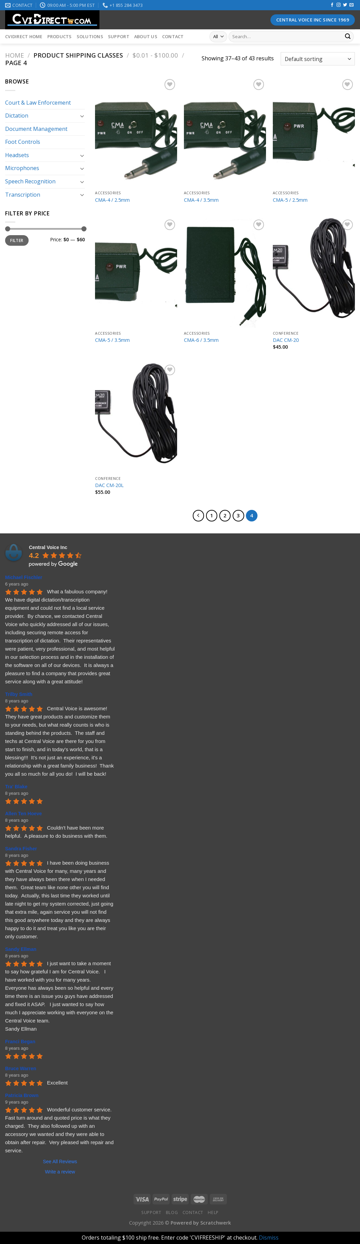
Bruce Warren (20, 1068)
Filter (16, 240)
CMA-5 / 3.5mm (112, 340)
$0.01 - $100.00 (155, 55)
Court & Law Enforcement (38, 102)
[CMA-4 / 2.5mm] (136, 132)
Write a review (60, 1171)
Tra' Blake (16, 786)
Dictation (16, 115)
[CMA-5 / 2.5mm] (314, 132)
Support (118, 36)
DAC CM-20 (286, 340)
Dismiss (269, 1237)
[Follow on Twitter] (345, 5)
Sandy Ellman (20, 949)
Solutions (90, 36)
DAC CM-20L (109, 485)
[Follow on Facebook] (332, 5)
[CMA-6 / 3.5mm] (225, 273)
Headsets (17, 155)
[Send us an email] (351, 5)
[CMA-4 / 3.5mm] (225, 132)
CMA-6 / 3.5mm (201, 340)
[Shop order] (318, 58)
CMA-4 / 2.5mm (112, 200)
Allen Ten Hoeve (23, 813)
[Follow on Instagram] (338, 5)
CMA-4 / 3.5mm (201, 200)
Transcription (22, 194)
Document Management (36, 129)
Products (59, 36)
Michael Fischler (23, 577)
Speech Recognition (30, 181)
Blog (172, 1212)
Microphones (22, 168)
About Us (145, 36)
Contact (173, 36)
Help (213, 1212)
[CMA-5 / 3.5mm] (136, 273)
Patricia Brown (21, 1095)
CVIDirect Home (24, 36)
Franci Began (20, 1041)
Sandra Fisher (21, 848)
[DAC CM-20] (314, 273)
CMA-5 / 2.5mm (290, 200)
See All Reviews (60, 1161)
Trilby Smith (18, 694)
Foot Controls (22, 142)
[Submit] (348, 37)
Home (14, 55)
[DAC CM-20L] (136, 418)
